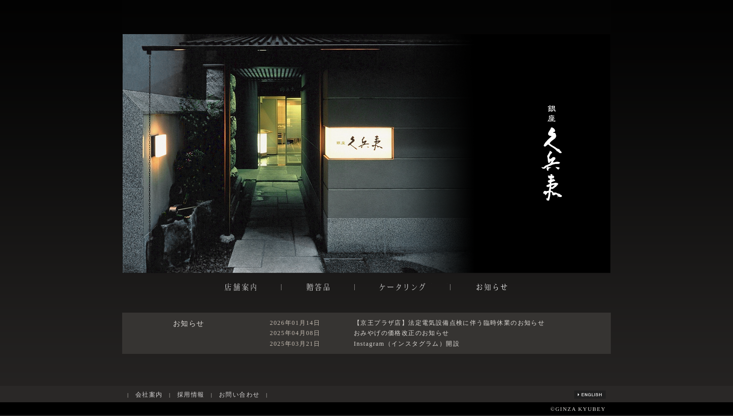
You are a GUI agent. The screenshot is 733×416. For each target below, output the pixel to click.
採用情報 (191, 394)
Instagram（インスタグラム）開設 (407, 343)
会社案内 (149, 394)
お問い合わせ (239, 394)
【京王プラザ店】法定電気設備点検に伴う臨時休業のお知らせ (449, 322)
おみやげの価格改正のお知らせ (401, 333)
